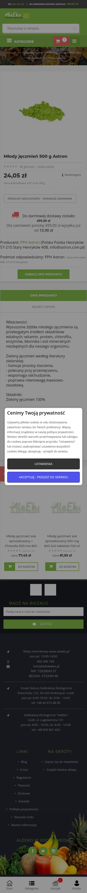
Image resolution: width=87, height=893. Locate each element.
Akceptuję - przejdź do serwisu (43, 477)
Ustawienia (43, 464)
